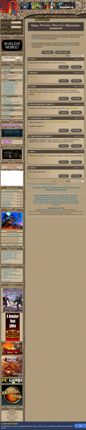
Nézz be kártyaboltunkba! (12, 190)
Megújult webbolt (8, 274)
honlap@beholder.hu (12, 413)
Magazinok (7, 86)
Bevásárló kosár (8, 118)
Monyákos (33, 73)
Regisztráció (53, 203)
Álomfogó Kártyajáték (65, 197)
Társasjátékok (7, 91)
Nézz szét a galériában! (12, 244)
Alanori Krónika (63, 199)
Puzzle (36, 197)
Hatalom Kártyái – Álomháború (7, 205)
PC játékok (7, 90)
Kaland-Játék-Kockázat (9, 271)
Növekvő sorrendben (62, 52)
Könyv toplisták (8, 112)
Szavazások (7, 114)
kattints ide (35, 39)
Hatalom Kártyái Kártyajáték (49, 197)
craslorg (33, 86)
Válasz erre (64, 67)
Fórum (34, 25)
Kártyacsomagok (8, 84)
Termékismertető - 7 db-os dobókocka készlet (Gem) (10, 256)
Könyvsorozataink (50, 201)
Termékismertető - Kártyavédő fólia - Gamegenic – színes (11, 253)
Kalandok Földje (64, 195)
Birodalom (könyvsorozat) (11, 251)
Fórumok (6, 113)
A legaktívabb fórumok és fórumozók (64, 188)
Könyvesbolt (73, 25)
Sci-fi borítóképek (8, 108)
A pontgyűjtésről (8, 77)
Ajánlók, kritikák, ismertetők (12, 102)
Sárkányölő (73, 195)
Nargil (32, 118)
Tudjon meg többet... (13, 428)
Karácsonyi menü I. (7, 200)
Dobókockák (7, 93)
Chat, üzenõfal (7, 98)
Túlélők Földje (44, 195)
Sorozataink (7, 100)
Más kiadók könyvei (9, 83)
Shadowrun (72, 199)
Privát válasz (76, 67)
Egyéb (55, 184)
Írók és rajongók (39, 184)
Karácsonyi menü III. (8, 194)
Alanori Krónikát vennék (10, 278)
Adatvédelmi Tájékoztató (7, 142)
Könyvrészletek (8, 103)
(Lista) (15, 82)
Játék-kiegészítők (8, 87)
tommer (32, 151)
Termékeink (55, 28)
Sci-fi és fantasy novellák (40, 203)
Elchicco (33, 168)
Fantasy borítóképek (9, 107)
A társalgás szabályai (40, 188)
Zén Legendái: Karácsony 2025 (6, 202)
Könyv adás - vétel (8, 269)
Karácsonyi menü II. (7, 197)
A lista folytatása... (7, 263)
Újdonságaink (7, 69)
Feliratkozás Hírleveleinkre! (11, 125)
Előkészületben (8, 71)
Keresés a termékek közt (10, 94)
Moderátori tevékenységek (55, 190)
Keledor (33, 59)
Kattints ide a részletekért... (12, 168)
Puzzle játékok (8, 89)
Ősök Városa (53, 195)
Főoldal (36, 195)
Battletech (36, 201)
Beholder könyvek (8, 82)
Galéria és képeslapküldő (70, 201)
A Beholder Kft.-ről (63, 203)
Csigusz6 (33, 136)
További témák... (6, 281)
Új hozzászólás (47, 52)
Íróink (5, 99)
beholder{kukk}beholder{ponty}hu (51, 210)
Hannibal (6, 272)
